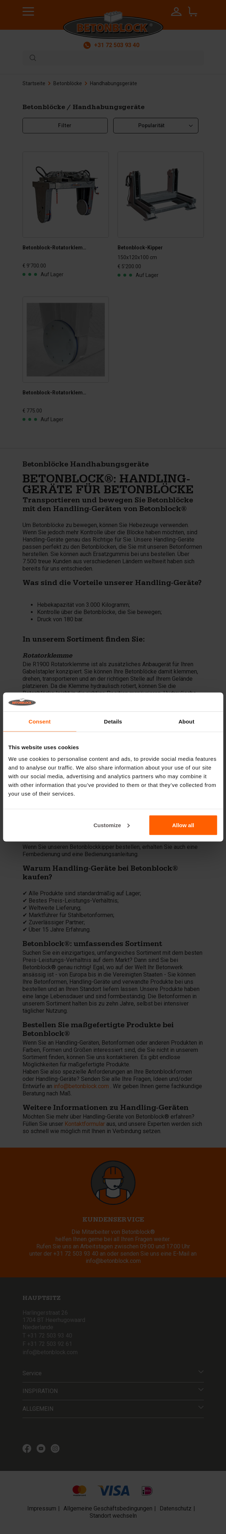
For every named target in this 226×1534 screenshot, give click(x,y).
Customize (112, 825)
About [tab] (186, 721)
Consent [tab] (40, 721)
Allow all (183, 825)
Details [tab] (113, 721)
